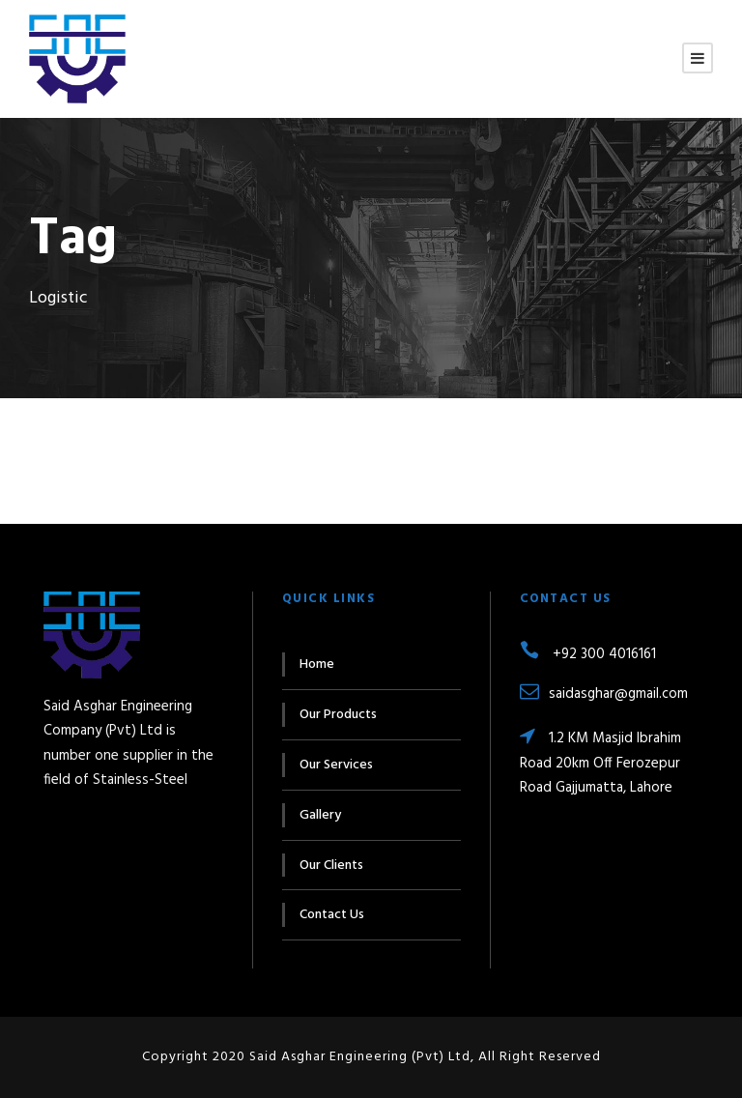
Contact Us (332, 915)
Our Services (336, 765)
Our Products (338, 715)
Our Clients (331, 865)
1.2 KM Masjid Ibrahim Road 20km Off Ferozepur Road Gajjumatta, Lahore (600, 763)
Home (317, 664)
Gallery (320, 815)
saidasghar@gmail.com (604, 694)
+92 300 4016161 (588, 654)
